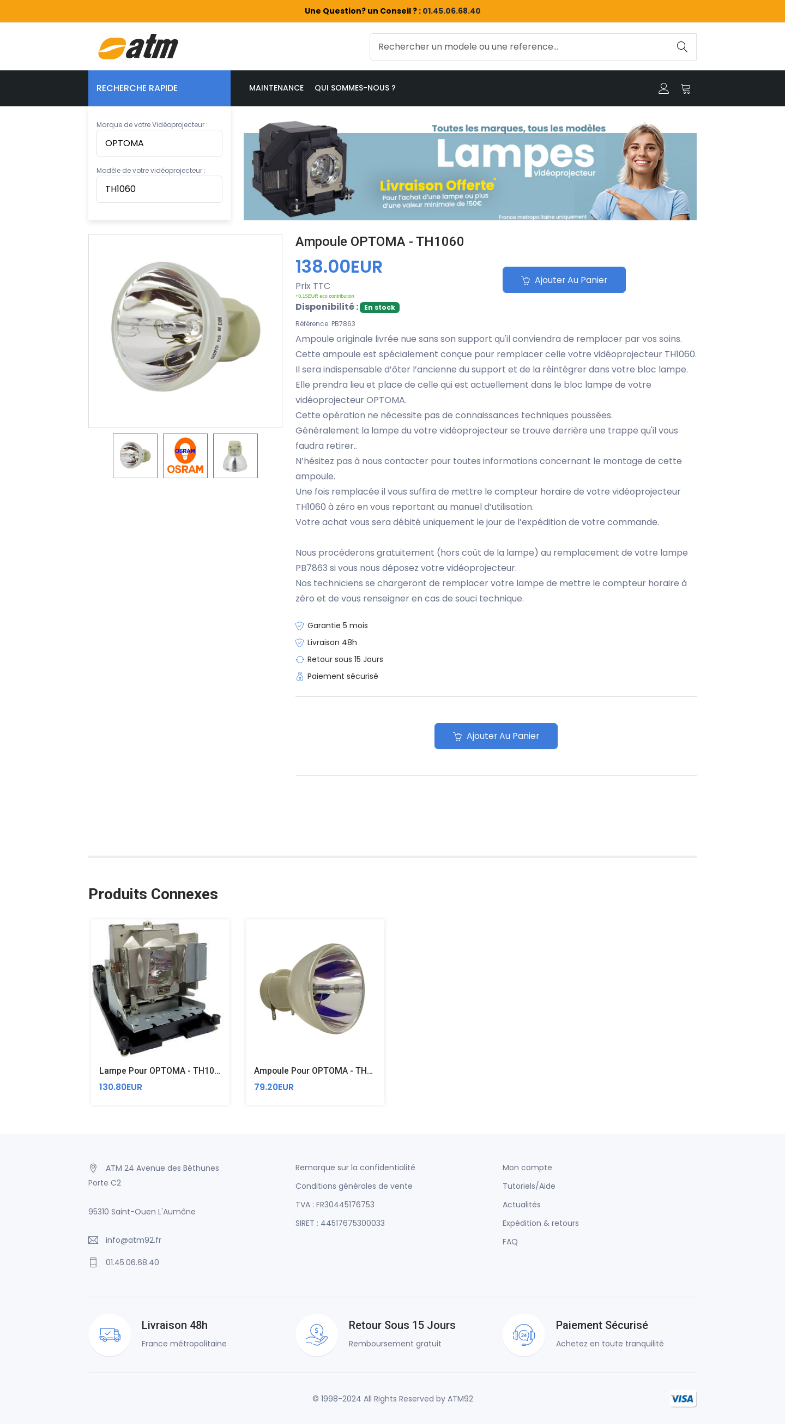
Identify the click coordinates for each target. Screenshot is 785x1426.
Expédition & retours (541, 1225)
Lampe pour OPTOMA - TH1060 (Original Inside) (195, 1073)
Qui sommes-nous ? (355, 87)
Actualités (522, 1206)
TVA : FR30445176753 (335, 1206)
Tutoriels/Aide (529, 1188)
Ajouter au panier (565, 280)
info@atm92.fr (133, 1242)
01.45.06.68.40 (451, 10)
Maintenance (276, 87)
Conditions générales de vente (354, 1188)
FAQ (510, 1243)
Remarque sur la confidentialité (355, 1169)
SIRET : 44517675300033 (340, 1225)
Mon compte (527, 1169)
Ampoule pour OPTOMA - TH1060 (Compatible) (348, 1073)
